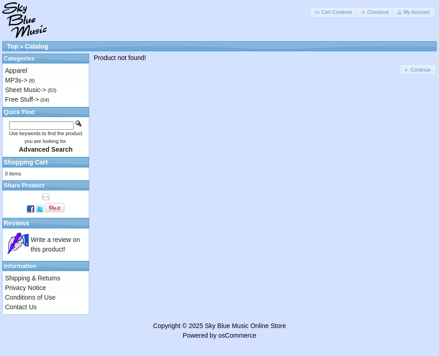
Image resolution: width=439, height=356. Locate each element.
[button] (334, 12)
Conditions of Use (30, 297)
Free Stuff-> (22, 99)
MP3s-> (16, 80)
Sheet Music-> (25, 89)
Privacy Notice (25, 287)
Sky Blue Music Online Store (245, 325)
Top (12, 46)
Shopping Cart (26, 162)
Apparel (16, 70)
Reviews (16, 223)
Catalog (36, 46)
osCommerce (237, 335)
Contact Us (21, 307)
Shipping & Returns (32, 278)
